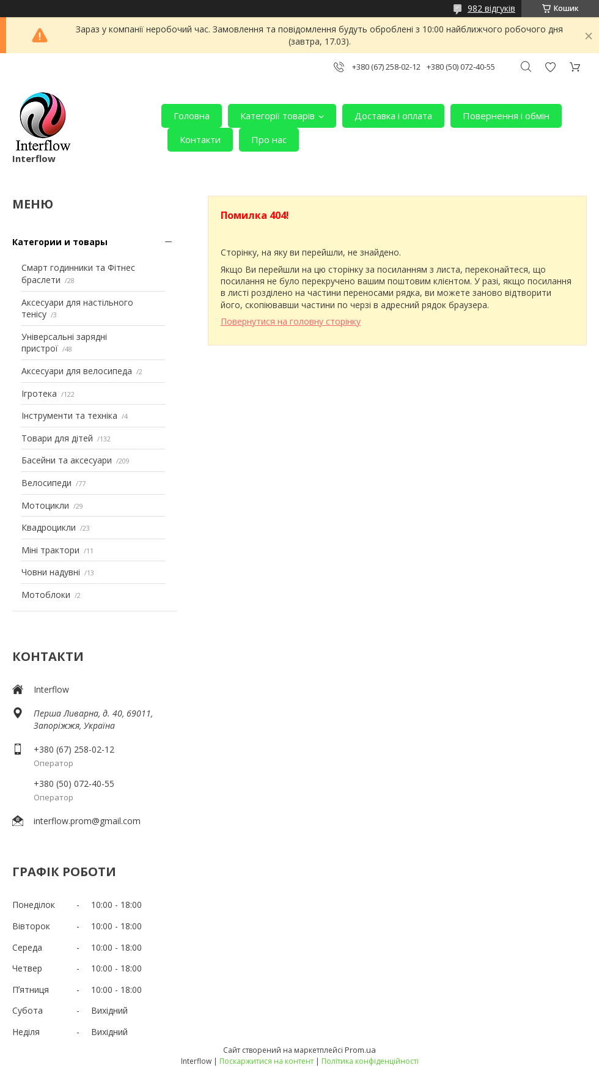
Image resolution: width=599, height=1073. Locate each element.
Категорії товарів (277, 115)
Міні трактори (50, 550)
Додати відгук (550, 67)
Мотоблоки (45, 594)
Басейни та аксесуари (66, 460)
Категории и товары (60, 242)
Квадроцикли (48, 527)
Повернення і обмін (506, 115)
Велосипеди (46, 483)
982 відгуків (491, 8)
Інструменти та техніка (69, 415)
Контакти (200, 139)
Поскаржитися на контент (266, 1061)
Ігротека (39, 393)
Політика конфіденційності (370, 1061)
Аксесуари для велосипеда (76, 371)
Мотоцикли (45, 505)
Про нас (269, 139)
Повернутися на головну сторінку (291, 321)
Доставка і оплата (393, 115)
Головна (192, 115)
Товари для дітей (57, 438)
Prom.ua (360, 1049)
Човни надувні (50, 572)
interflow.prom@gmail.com (87, 821)
